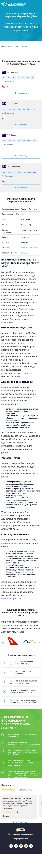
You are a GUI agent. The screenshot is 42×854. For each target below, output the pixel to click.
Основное (5, 46)
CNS (11, 135)
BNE (12, 72)
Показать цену (21, 93)
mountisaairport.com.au (13, 598)
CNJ (13, 167)
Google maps (25, 253)
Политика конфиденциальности (21, 834)
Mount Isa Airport (20, 46)
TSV (13, 104)
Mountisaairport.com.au (29, 248)
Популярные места (21, 839)
